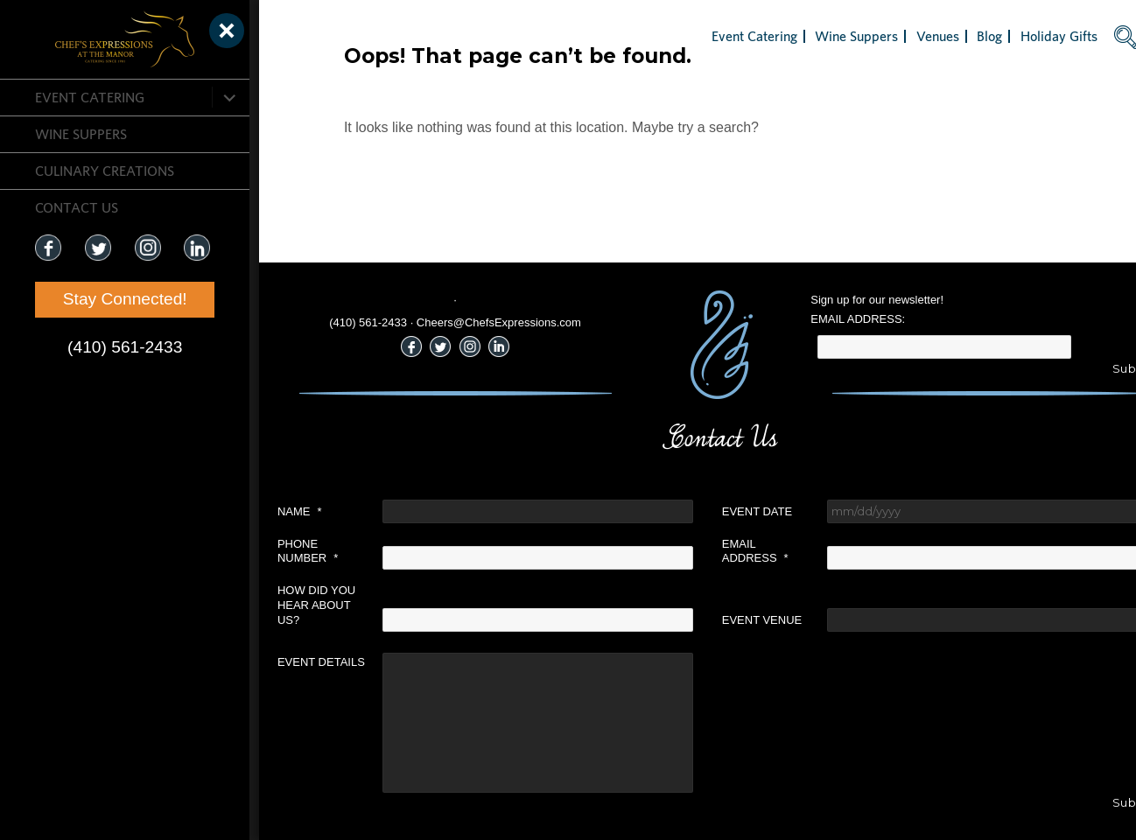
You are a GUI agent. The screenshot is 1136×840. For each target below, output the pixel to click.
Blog (941, 36)
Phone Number (258, 551)
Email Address (706, 551)
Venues (888, 36)
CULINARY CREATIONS (104, 170)
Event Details (272, 661)
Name (250, 511)
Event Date (708, 511)
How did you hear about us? (267, 605)
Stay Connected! (105, 299)
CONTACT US (76, 207)
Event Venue (713, 619)
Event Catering (89, 97)
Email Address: (809, 319)
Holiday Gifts (1009, 36)
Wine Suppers (81, 134)
